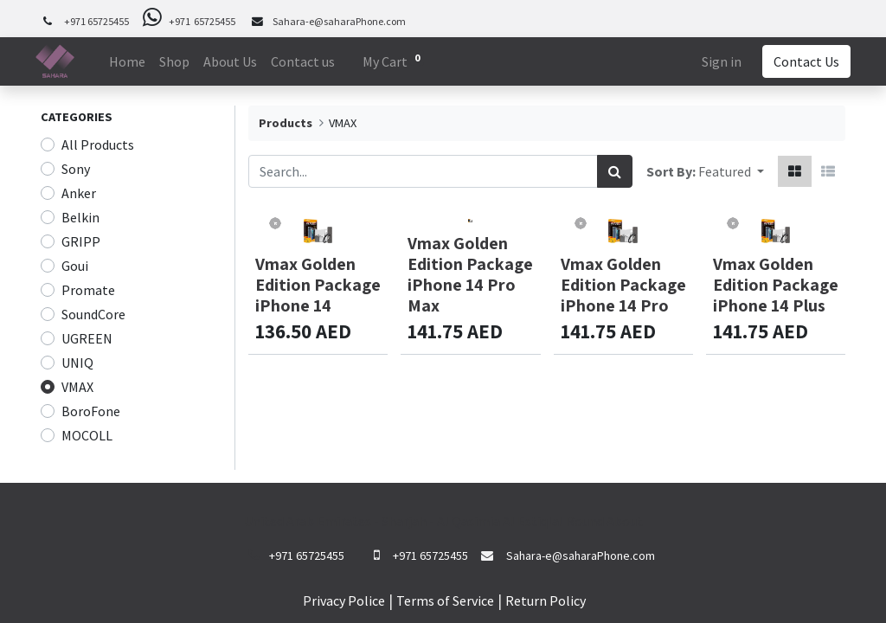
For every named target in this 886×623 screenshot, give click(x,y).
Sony (75, 168)
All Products (97, 144)
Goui (74, 265)
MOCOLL (86, 435)
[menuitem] (132, 61)
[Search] (614, 171)
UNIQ (77, 362)
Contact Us (801, 61)
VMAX (77, 386)
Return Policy (545, 600)
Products (285, 123)
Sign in (716, 61)
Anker (78, 193)
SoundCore (93, 314)
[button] (731, 171)
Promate (88, 290)
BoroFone (90, 411)
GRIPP (80, 241)
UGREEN (86, 338)
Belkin (80, 217)
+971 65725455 (96, 21)
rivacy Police (348, 600)
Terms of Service (445, 600)
